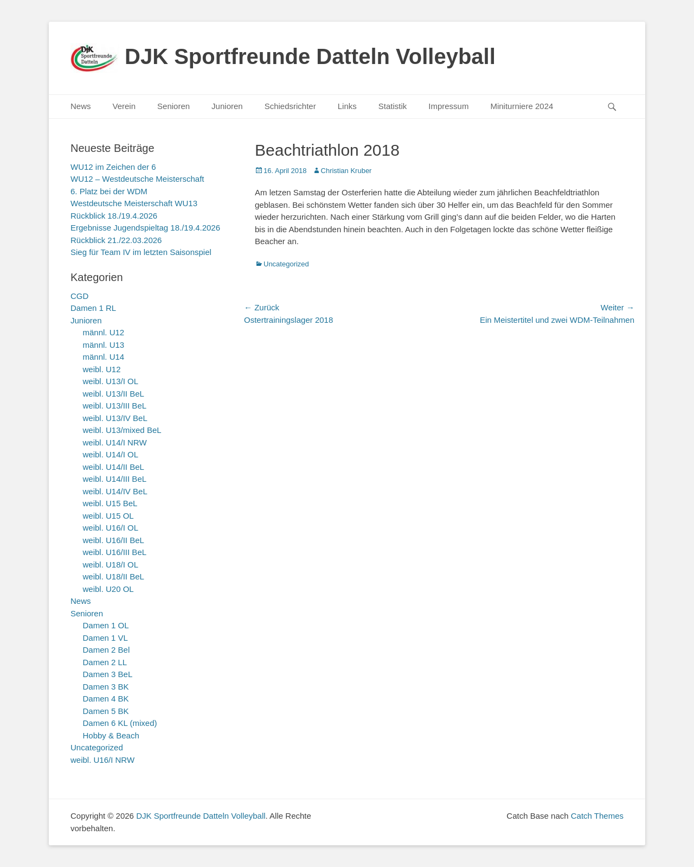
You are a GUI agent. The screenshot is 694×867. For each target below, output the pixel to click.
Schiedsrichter (290, 106)
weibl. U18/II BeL (113, 576)
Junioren (227, 106)
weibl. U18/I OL (111, 564)
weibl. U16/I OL (111, 527)
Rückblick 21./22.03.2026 (116, 240)
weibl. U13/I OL (111, 381)
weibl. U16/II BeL (113, 540)
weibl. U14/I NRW (115, 442)
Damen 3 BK (106, 686)
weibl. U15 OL (108, 515)
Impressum (448, 106)
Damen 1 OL (106, 625)
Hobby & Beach (111, 735)
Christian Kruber (346, 171)
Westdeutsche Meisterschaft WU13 (133, 203)
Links (347, 106)
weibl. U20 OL (108, 589)
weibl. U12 (102, 369)
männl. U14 (104, 356)
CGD (79, 296)
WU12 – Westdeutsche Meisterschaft (137, 178)
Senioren (173, 106)
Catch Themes (597, 815)
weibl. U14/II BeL (113, 466)
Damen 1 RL (93, 308)
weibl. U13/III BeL (115, 405)
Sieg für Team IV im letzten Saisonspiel (140, 252)
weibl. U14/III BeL (115, 478)
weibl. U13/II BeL (113, 393)
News (80, 106)
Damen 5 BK (106, 711)
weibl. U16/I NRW (102, 759)
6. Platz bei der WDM (108, 191)
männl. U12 (104, 332)
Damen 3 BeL (108, 674)
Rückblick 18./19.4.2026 (113, 215)
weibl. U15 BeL (110, 503)
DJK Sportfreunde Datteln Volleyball (310, 56)
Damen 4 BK (106, 698)
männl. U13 (104, 344)
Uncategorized (286, 264)
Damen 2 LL (105, 662)
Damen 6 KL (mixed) (120, 723)
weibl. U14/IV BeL (115, 491)
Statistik (392, 106)
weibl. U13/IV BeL (115, 418)
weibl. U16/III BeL (115, 552)
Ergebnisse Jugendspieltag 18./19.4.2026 (145, 227)
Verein (124, 106)
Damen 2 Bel (106, 649)
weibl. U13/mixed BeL (122, 430)
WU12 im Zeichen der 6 (113, 166)
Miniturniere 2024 (521, 106)
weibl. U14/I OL (111, 454)
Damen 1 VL (105, 637)
